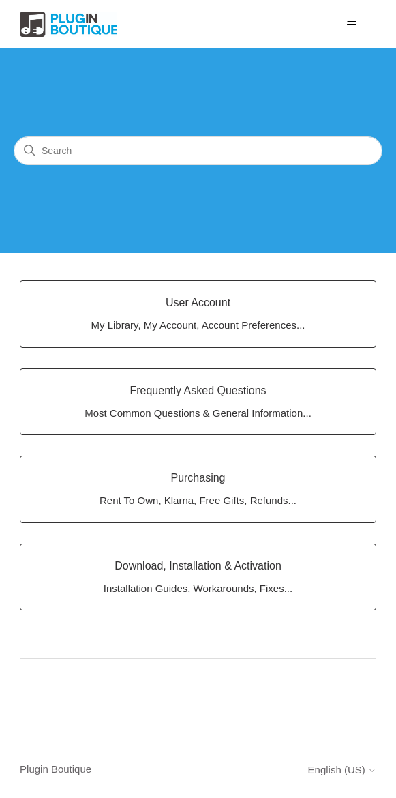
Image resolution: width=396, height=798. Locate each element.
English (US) (342, 769)
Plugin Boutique (55, 769)
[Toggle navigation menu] (352, 24)
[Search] (198, 150)
